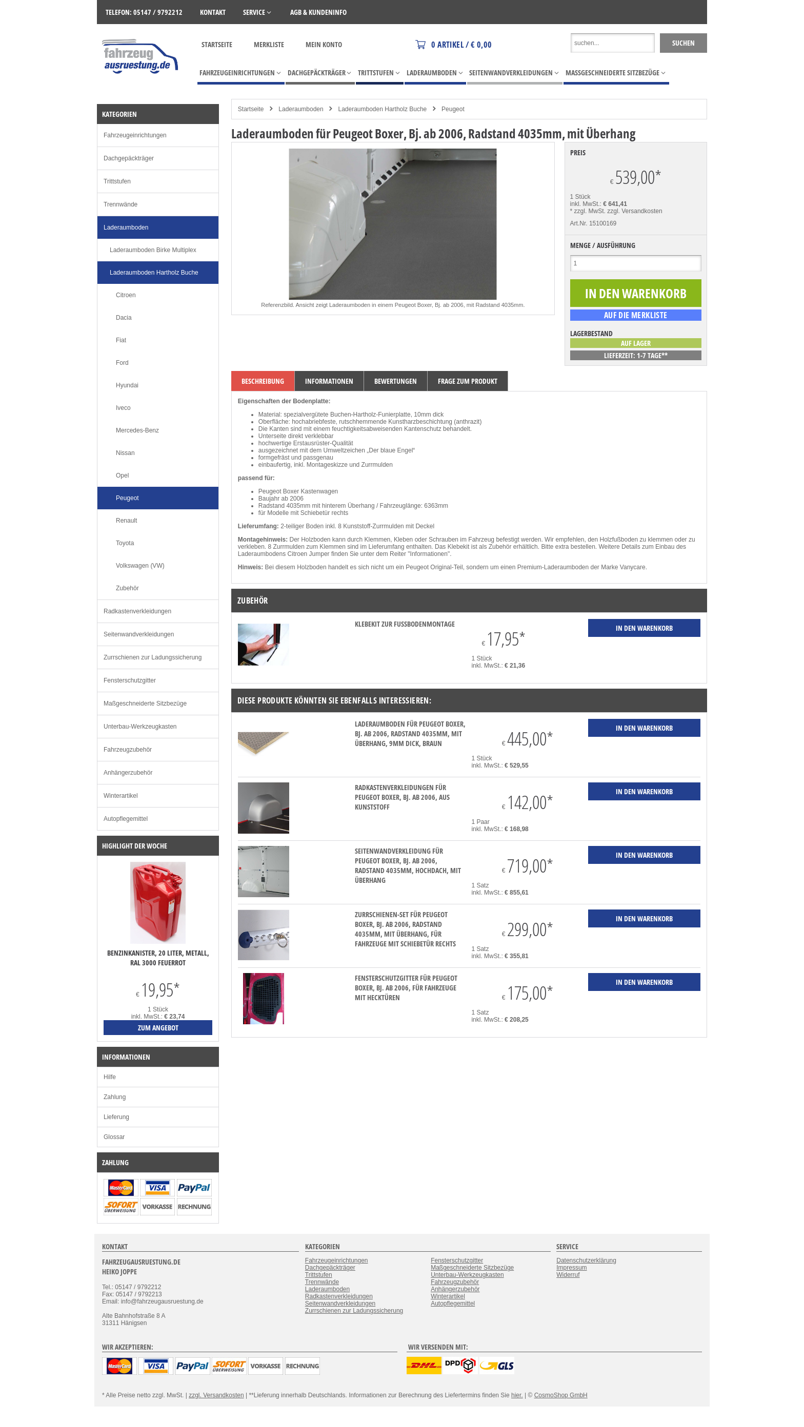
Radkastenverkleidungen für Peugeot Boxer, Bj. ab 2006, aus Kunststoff (402, 797)
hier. (517, 1395)
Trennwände (120, 204)
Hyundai (127, 385)
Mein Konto (324, 44)
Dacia (124, 317)
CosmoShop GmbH (561, 1395)
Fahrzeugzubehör (128, 749)
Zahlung (115, 1097)
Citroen (126, 295)
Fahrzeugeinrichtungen (135, 135)
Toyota (125, 543)
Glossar (114, 1137)
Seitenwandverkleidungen (139, 634)
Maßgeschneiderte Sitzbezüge (145, 703)
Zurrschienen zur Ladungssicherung (153, 657)
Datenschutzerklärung (586, 1260)
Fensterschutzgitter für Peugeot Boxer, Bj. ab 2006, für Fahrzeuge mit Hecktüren (406, 987)
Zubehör (127, 588)
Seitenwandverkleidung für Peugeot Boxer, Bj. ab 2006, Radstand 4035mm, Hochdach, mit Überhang (408, 865)
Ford (122, 362)
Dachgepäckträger (129, 158)
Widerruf (567, 1274)
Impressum (571, 1267)
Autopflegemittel (126, 818)
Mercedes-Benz (137, 430)
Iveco (123, 407)
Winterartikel (121, 795)
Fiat (121, 340)
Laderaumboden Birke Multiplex (153, 250)
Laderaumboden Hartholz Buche (382, 109)
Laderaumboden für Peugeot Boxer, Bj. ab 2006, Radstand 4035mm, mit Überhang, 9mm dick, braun (410, 733)
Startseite (217, 44)
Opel (122, 475)
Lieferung (116, 1117)
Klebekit (459, 546)
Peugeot (453, 109)
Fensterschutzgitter (130, 680)
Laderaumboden (300, 109)
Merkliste (269, 44)
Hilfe (110, 1077)
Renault (126, 520)
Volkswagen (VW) (140, 565)
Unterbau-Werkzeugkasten (140, 726)
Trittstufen (117, 181)
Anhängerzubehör (128, 772)
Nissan (125, 453)
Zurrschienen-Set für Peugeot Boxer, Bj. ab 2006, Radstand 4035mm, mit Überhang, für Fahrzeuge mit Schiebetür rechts (405, 928)
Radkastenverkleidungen (137, 611)
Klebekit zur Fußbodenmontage (405, 624)
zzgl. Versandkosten (634, 211)
